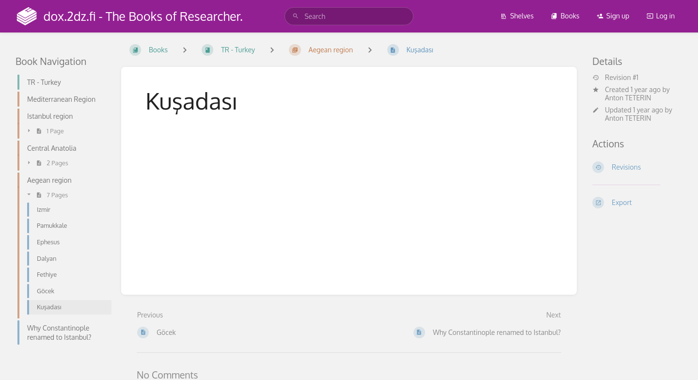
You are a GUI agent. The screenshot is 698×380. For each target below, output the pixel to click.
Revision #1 (615, 77)
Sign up (613, 16)
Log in (661, 16)
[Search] (295, 16)
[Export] (637, 202)
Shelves (517, 16)
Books (565, 16)
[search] (349, 16)
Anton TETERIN (628, 98)
